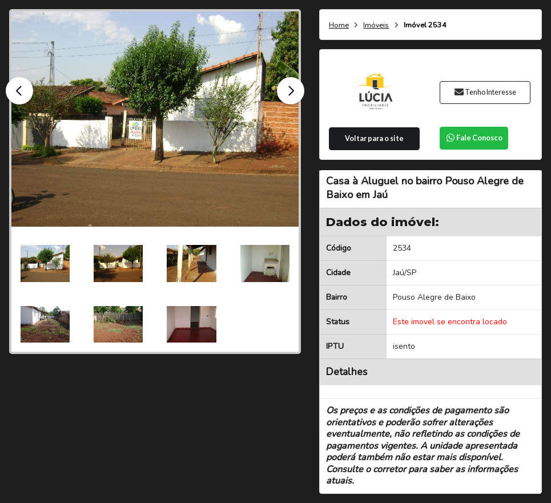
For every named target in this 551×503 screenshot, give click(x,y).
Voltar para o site (374, 138)
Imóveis (376, 25)
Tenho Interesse (485, 92)
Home (339, 25)
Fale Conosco (473, 138)
